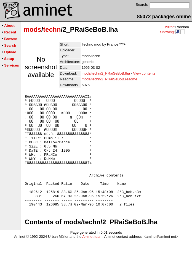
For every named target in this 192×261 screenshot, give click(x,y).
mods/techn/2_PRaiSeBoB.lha (106, 73)
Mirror (169, 27)
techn (52, 29)
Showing (167, 32)
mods (32, 29)
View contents (144, 73)
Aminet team (92, 259)
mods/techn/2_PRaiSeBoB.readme (109, 79)
